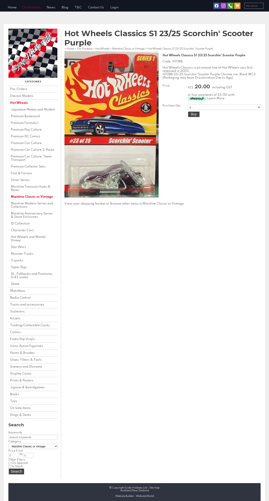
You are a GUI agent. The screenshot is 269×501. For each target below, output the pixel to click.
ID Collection (20, 223)
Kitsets (15, 318)
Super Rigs (19, 267)
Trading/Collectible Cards (30, 325)
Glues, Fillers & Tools (25, 359)
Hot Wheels (19, 103)
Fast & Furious (21, 173)
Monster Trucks (22, 253)
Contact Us (96, 7)
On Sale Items (20, 408)
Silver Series (20, 180)
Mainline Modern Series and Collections (32, 205)
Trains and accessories (27, 304)
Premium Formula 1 (24, 123)
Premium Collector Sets (28, 166)
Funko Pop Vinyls (22, 339)
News (51, 7)
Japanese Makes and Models (33, 109)
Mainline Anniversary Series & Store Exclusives (32, 215)
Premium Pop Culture (26, 129)
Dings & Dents (20, 415)
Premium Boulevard (25, 116)
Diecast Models (21, 96)
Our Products (31, 7)
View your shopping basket (84, 203)
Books (14, 394)
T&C (78, 7)
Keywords (15, 432)
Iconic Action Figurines (26, 346)
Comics (15, 332)
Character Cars (22, 230)
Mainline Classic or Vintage (32, 196)
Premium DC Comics (25, 136)
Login (114, 7)
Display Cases (20, 373)
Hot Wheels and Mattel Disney (28, 239)
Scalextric (17, 311)
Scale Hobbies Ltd (136, 487)
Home (12, 7)
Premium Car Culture (26, 143)
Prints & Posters (21, 380)
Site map (154, 487)
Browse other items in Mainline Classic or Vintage (147, 203)
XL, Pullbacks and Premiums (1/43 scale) (31, 275)
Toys (13, 401)
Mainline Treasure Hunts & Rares (30, 188)
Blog (65, 7)
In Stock (15, 466)
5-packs (17, 260)
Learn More (216, 98)
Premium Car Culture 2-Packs (32, 149)
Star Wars (18, 247)
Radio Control (20, 297)
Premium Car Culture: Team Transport (31, 158)
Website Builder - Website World (134, 496)
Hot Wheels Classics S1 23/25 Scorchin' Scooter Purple (180, 49)
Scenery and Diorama (26, 366)
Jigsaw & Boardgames (27, 387)
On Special (18, 463)
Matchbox (17, 291)
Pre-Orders (18, 89)
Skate (15, 284)
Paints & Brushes (22, 353)
